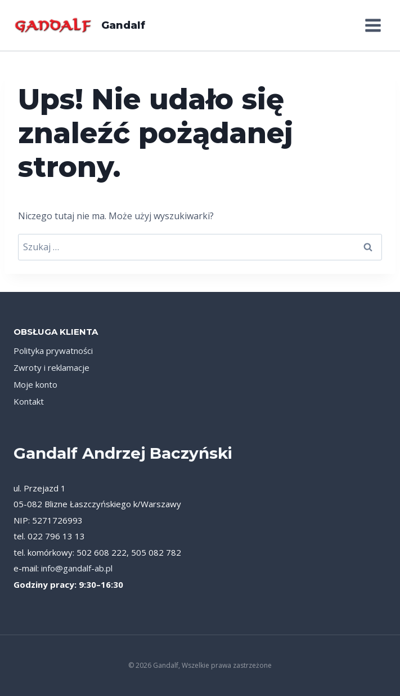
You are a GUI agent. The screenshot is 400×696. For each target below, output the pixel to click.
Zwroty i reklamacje (51, 367)
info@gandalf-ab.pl (77, 568)
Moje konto (35, 384)
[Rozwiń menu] (372, 25)
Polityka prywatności (53, 350)
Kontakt (29, 401)
